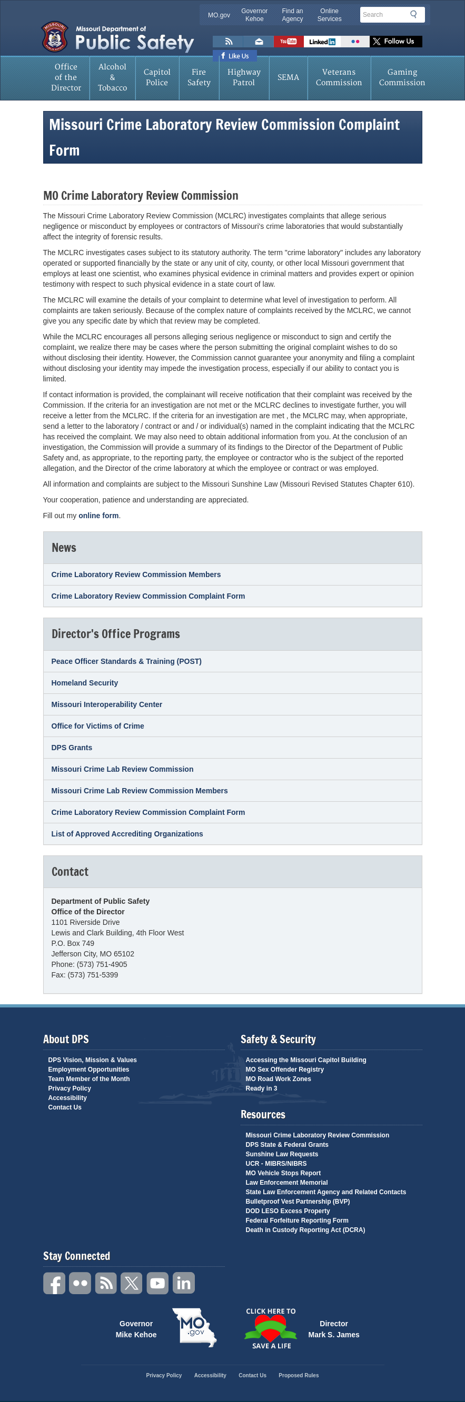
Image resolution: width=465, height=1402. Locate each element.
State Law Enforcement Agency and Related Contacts (326, 1192)
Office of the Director (66, 78)
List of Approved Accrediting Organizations (127, 834)
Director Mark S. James (334, 1328)
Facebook (54, 1283)
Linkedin (183, 1283)
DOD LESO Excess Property (288, 1211)
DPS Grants (72, 747)
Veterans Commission (339, 77)
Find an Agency (292, 15)
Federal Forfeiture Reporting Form (297, 1220)
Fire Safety (199, 77)
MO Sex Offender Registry (285, 1069)
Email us (258, 41)
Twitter (132, 1283)
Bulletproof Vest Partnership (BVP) (298, 1201)
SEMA (288, 77)
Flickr (355, 41)
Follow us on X (396, 41)
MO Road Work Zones (278, 1079)
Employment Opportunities (89, 1069)
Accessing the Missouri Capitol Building (306, 1060)
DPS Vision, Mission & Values (92, 1060)
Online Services (330, 15)
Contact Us (65, 1107)
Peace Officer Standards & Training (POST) (127, 661)
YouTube (158, 1283)
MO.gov (219, 15)
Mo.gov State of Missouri (195, 1328)
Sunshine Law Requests (282, 1154)
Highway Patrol (244, 77)
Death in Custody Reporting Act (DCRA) (305, 1230)
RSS (106, 1283)
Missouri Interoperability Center (107, 704)
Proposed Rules (299, 1375)
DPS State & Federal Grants (287, 1144)
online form (98, 515)
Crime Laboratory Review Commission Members (136, 574)
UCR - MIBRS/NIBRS (276, 1163)
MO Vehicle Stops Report (283, 1173)
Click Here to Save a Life (271, 1328)
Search (416, 14)
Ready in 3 (262, 1088)
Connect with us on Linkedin (322, 41)
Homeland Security (85, 683)
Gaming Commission (402, 77)
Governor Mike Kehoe (136, 1328)
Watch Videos (289, 41)
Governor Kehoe (254, 15)
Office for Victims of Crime (98, 726)
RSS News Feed (228, 41)
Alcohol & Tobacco (112, 78)
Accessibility (67, 1098)
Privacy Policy (69, 1088)
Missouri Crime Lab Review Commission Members (140, 790)
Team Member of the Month (89, 1079)
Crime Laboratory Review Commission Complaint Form (148, 596)
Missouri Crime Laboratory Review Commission (318, 1135)
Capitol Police (157, 77)
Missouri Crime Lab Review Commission (123, 769)
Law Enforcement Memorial (287, 1182)
